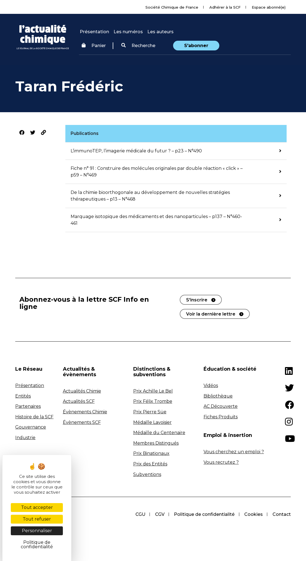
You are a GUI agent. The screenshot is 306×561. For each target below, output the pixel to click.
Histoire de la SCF (34, 416)
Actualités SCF (79, 401)
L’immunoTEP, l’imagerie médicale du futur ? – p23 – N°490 (136, 150)
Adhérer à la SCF (225, 7)
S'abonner (196, 45)
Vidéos (211, 385)
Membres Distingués (156, 443)
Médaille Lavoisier (152, 422)
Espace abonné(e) (269, 7)
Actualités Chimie (82, 391)
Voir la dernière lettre (210, 314)
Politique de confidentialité (203, 514)
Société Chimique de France (171, 7)
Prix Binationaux (151, 453)
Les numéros (128, 31)
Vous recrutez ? (221, 462)
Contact (281, 514)
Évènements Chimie (85, 411)
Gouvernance (30, 427)
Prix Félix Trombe (152, 401)
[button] (138, 45)
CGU (139, 514)
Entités (23, 396)
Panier (94, 45)
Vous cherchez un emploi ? (234, 451)
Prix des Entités (150, 464)
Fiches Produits (221, 416)
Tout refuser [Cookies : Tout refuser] (37, 519)
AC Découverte (221, 406)
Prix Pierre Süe (149, 411)
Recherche (138, 45)
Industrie (25, 437)
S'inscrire (196, 300)
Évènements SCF (82, 422)
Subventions (147, 474)
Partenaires (28, 406)
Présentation (94, 31)
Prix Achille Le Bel (153, 391)
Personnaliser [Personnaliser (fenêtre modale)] (37, 530)
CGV (158, 514)
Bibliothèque (218, 396)
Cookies (253, 514)
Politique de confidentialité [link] (37, 544)
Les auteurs (160, 31)
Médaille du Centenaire (159, 432)
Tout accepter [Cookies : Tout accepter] (37, 507)
